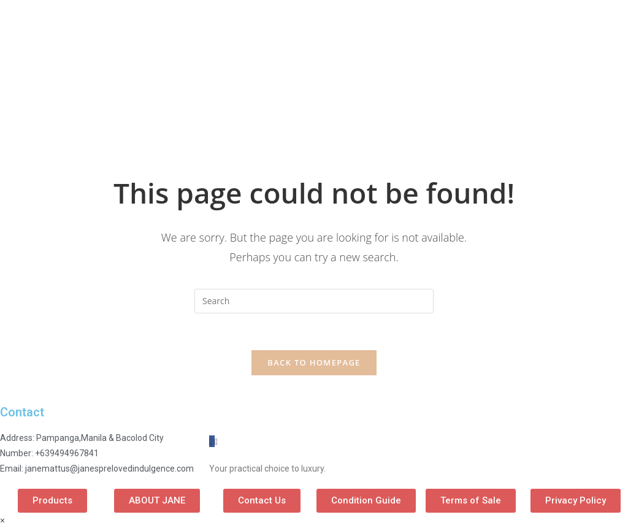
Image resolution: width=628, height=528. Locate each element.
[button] (52, 501)
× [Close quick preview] (2, 520)
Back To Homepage (313, 362)
